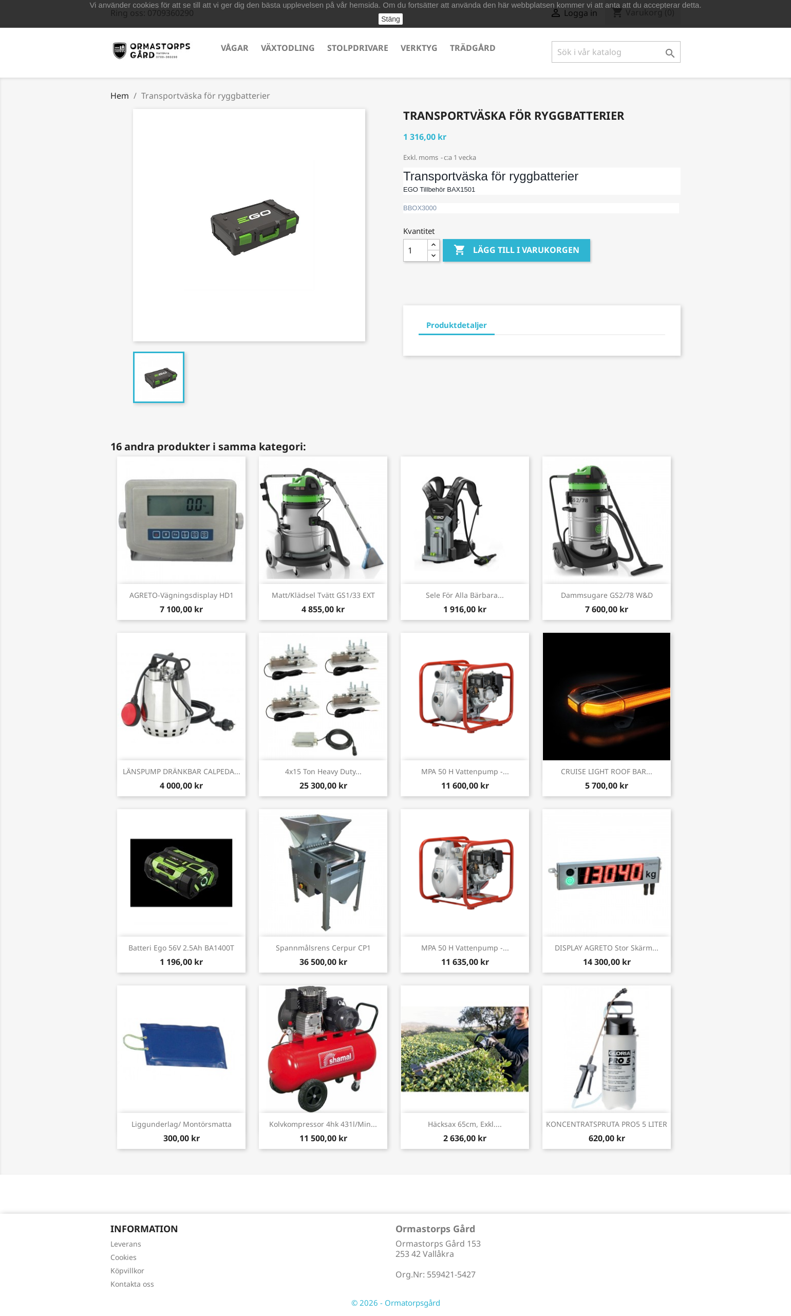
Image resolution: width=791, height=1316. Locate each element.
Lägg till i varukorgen (516, 250)
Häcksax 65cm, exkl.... (465, 1124)
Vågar (235, 47)
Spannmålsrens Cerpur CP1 (323, 948)
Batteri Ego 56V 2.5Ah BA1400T (181, 948)
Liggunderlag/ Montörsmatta (181, 1124)
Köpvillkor (127, 1270)
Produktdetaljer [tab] (456, 325)
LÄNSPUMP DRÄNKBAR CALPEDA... (181, 771)
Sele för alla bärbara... (465, 595)
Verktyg (419, 47)
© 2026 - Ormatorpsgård (395, 1302)
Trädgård (473, 47)
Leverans (125, 1244)
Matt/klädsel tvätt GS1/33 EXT (323, 595)
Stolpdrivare (357, 47)
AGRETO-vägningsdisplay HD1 (181, 595)
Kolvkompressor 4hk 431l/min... (323, 1124)
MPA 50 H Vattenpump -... (465, 771)
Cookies (123, 1257)
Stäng (390, 19)
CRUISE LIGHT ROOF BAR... (606, 771)
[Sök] (616, 52)
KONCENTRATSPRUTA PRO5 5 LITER (606, 1124)
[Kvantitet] (415, 250)
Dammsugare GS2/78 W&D (607, 595)
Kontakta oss (132, 1284)
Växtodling (288, 47)
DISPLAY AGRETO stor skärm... (606, 948)
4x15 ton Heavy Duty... (323, 771)
